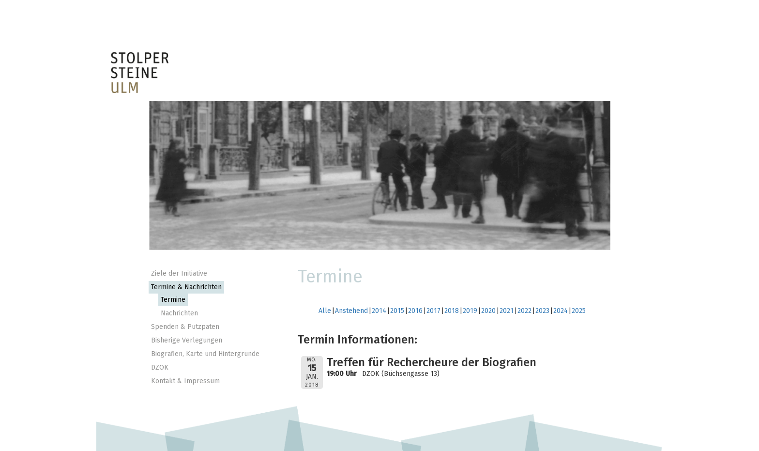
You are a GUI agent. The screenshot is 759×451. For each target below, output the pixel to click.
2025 (579, 311)
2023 (542, 311)
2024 (560, 311)
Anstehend (351, 311)
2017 (433, 311)
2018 (451, 311)
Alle (325, 311)
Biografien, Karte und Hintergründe (205, 354)
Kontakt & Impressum (185, 381)
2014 (379, 311)
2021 (507, 311)
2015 (397, 311)
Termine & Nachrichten (186, 287)
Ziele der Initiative (179, 273)
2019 (470, 311)
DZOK (159, 367)
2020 (488, 311)
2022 (524, 311)
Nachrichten (179, 313)
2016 (415, 311)
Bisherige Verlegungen (186, 340)
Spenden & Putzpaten (185, 327)
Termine (173, 299)
